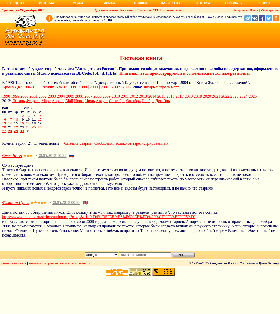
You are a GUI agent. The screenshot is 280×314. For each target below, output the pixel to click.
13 (4, 127)
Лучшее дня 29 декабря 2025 (22, 10)
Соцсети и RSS (147, 10)
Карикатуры (171, 3)
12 (40, 122)
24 (28, 131)
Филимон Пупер (15, 208)
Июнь (79, 101)
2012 (134, 96)
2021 (216, 96)
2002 (116, 87)
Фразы (109, 3)
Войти (254, 10)
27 (4, 136)
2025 (253, 96)
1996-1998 (31, 87)
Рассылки (127, 10)
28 (10, 136)
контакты (35, 269)
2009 (107, 96)
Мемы (78, 3)
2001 (105, 87)
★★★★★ (38, 208)
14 (10, 127)
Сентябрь (117, 101)
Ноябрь (148, 101)
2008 (97, 96)
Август (102, 101)
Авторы (203, 3)
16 (22, 127)
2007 (88, 96)
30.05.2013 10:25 (52, 161)
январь (149, 87)
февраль (163, 87)
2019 (198, 96)
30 (22, 136)
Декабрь (162, 101)
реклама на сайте (13, 269)
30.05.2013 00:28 (66, 208)
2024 (243, 96)
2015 (161, 96)
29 (16, 136)
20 (4, 131)
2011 (125, 96)
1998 (72, 87)
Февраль (33, 101)
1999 (83, 87)
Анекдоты (15, 3)
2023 (234, 96)
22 (16, 131)
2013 (143, 96)
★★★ (28, 161)
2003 (127, 87)
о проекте (51, 269)
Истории (46, 3)
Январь (18, 101)
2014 (152, 96)
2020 (207, 96)
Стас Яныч (12, 161)
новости (84, 269)
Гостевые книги (171, 10)
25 (34, 131)
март (175, 87)
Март (46, 101)
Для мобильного (106, 10)
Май (69, 101)
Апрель (58, 101)
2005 (70, 96)
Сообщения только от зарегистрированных (131, 148)
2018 (189, 96)
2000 (94, 87)
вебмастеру (68, 269)
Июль (90, 101)
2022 (225, 96)
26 (40, 131)
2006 (79, 96)
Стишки (140, 3)
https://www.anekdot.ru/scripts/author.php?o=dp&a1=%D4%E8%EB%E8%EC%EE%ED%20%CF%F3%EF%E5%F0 (98, 222)
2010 (116, 96)
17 (28, 127)
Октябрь (133, 101)
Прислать (233, 3)
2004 (61, 96)
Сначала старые (77, 148)
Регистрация (270, 10)
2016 (170, 96)
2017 (179, 96)
